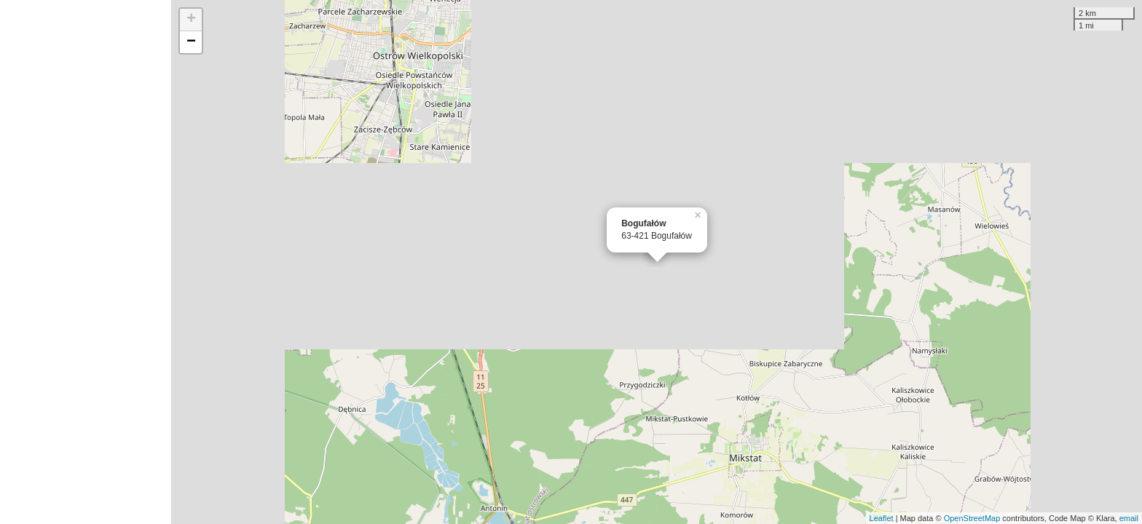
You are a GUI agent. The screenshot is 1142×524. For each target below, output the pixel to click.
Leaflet (882, 518)
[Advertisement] (85, 262)
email (1128, 518)
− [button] (191, 42)
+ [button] (191, 20)
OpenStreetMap (972, 518)
